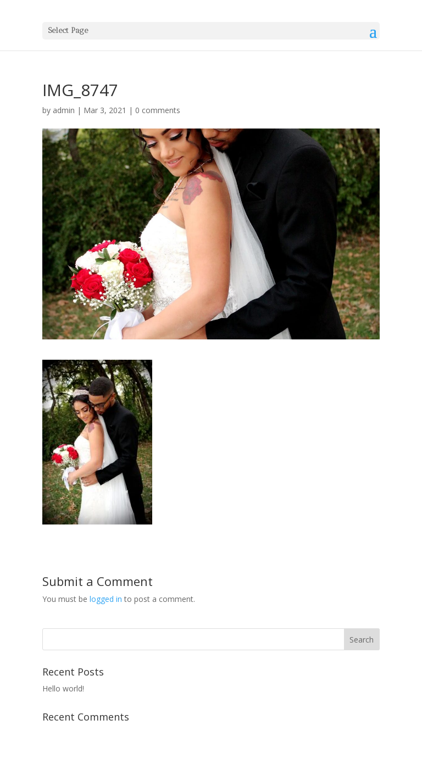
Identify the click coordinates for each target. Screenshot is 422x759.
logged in (106, 599)
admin (64, 110)
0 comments (157, 110)
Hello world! (63, 688)
